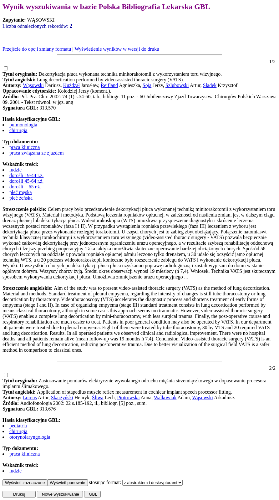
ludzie (15, 169)
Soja (147, 85)
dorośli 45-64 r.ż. (26, 181)
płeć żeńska (21, 198)
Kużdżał (71, 85)
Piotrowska (128, 397)
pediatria (18, 425)
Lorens (30, 397)
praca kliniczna (24, 147)
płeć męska (20, 192)
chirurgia (18, 130)
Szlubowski (177, 85)
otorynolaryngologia (29, 437)
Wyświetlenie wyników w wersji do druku (116, 49)
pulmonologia (23, 124)
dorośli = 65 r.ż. (25, 186)
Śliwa (97, 397)
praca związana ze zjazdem (36, 153)
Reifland (109, 85)
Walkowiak (165, 397)
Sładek (210, 85)
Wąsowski (33, 85)
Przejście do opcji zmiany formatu (37, 49)
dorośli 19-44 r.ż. (26, 175)
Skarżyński (62, 397)
